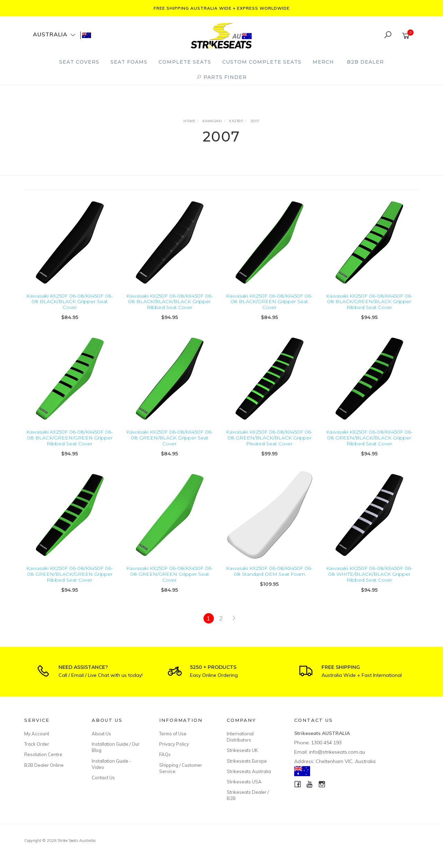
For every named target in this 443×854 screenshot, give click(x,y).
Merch (323, 62)
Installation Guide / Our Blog (115, 747)
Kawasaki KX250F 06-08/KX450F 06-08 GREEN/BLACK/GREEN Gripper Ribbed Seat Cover (69, 581)
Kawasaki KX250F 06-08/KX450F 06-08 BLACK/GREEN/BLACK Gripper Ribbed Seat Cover (369, 302)
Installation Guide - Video (112, 764)
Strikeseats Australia (249, 771)
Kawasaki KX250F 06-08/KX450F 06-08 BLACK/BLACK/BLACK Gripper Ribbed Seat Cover (169, 302)
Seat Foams (128, 62)
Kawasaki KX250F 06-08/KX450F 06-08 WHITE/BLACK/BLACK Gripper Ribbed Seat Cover (369, 581)
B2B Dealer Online (44, 765)
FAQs (165, 754)
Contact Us (103, 777)
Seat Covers (79, 62)
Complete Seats (185, 62)
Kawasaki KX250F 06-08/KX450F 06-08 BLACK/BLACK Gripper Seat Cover (69, 302)
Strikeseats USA (244, 781)
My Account (36, 733)
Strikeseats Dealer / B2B (248, 795)
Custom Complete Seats (261, 62)
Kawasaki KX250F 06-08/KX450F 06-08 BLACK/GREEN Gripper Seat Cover (269, 302)
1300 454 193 (326, 742)
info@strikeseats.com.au (337, 752)
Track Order (36, 744)
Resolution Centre (43, 754)
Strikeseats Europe (247, 761)
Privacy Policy (174, 744)
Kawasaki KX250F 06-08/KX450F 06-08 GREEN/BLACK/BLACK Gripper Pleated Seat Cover (269, 445)
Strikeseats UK (242, 750)
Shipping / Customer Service (180, 768)
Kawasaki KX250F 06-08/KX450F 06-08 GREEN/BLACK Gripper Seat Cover (169, 445)
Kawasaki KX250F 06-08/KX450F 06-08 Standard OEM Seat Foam (269, 578)
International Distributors (240, 737)
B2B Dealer (365, 62)
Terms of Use (173, 733)
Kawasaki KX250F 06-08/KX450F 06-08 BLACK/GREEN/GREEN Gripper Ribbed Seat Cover (69, 445)
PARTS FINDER (221, 77)
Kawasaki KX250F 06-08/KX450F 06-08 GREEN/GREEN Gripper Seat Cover (169, 581)
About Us (101, 733)
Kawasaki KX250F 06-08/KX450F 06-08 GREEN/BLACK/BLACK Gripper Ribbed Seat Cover (369, 445)
